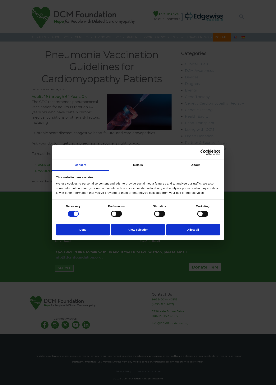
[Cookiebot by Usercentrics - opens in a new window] (203, 152)
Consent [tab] (80, 164)
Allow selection (137, 229)
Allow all (193, 229)
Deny (82, 229)
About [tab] (195, 164)
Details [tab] (138, 164)
